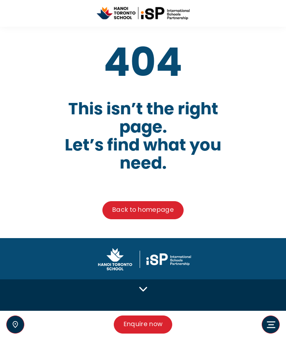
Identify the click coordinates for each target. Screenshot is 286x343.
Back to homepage (143, 210)
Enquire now (143, 324)
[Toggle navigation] (271, 324)
